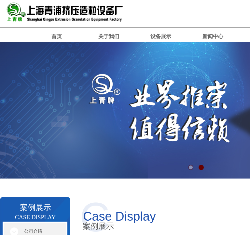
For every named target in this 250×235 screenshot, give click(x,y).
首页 (56, 36)
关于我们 (108, 36)
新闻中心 (212, 36)
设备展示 (160, 36)
